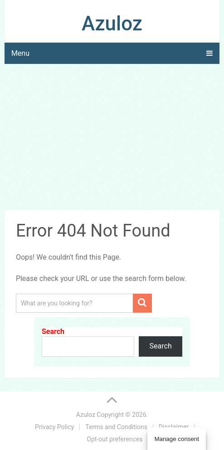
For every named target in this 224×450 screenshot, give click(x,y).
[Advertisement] (112, 138)
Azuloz (112, 23)
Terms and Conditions (116, 427)
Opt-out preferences (114, 439)
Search (53, 331)
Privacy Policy (54, 427)
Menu (20, 53)
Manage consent (176, 438)
